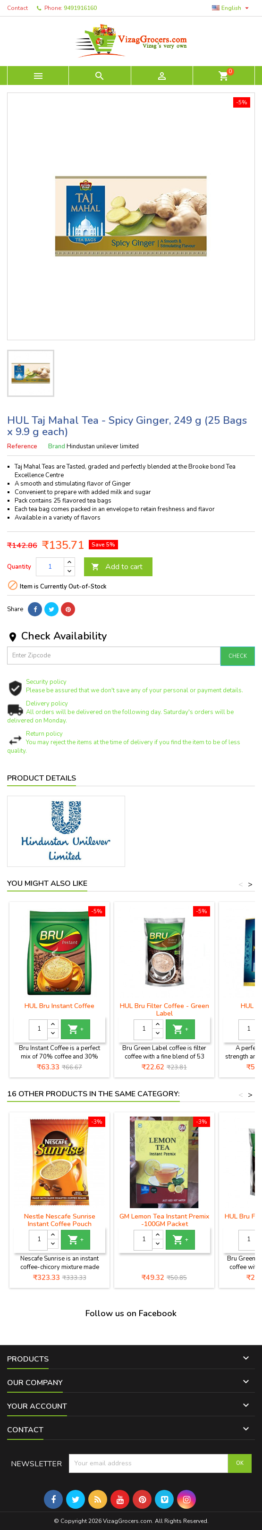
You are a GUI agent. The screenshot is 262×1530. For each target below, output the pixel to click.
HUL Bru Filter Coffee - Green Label (164, 1009)
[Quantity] (50, 566)
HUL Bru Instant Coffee (59, 1005)
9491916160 (80, 8)
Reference (22, 446)
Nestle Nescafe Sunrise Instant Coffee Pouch (59, 1220)
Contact (17, 8)
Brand (56, 446)
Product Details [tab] (41, 778)
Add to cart (117, 567)
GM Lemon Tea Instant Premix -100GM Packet (164, 1220)
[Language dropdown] (231, 8)
